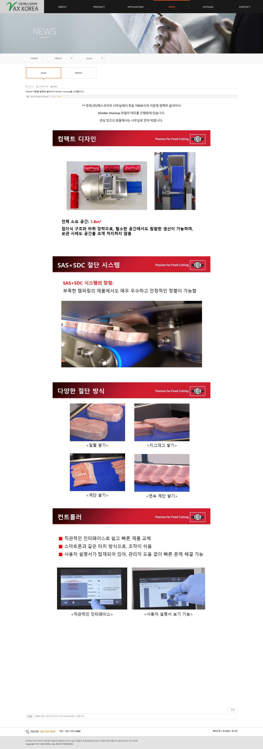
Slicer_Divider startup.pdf (45, 96)
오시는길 (226, 731)
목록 (233, 710)
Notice (78, 72)
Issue (43, 74)
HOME (34, 58)
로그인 (234, 731)
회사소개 (216, 731)
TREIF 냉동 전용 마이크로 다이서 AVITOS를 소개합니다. (59, 716)
